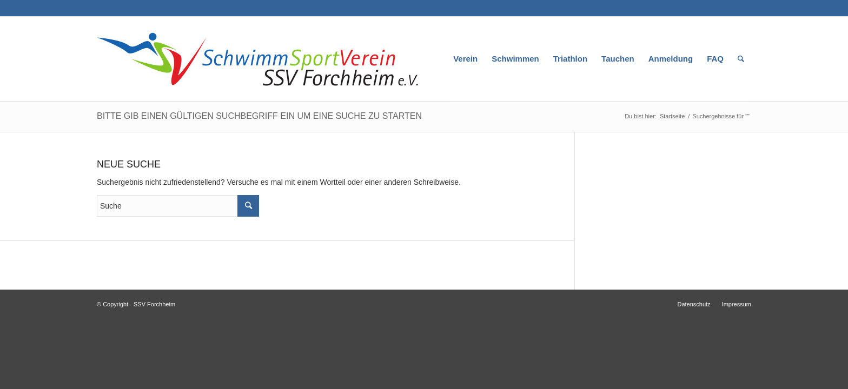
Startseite (672, 116)
